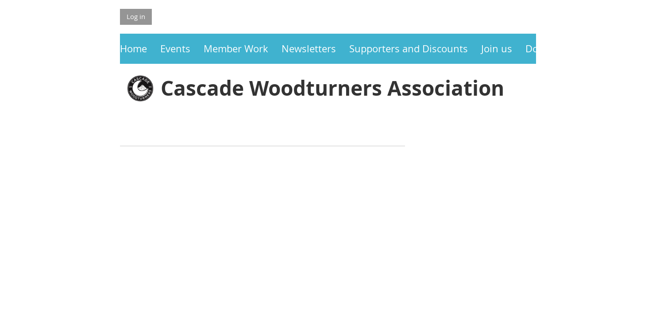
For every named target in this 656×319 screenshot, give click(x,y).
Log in (136, 16)
